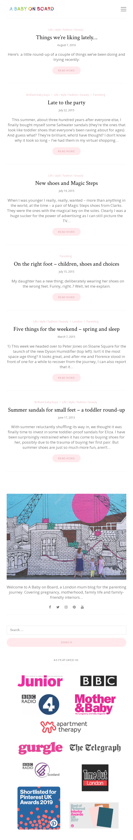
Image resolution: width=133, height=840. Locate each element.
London (77, 321)
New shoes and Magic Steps (66, 183)
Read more (66, 70)
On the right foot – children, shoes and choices (66, 264)
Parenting (99, 95)
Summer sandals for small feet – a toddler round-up (66, 410)
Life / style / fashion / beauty (65, 30)
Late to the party (66, 102)
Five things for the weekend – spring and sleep (66, 329)
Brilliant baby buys (38, 95)
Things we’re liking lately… (66, 37)
